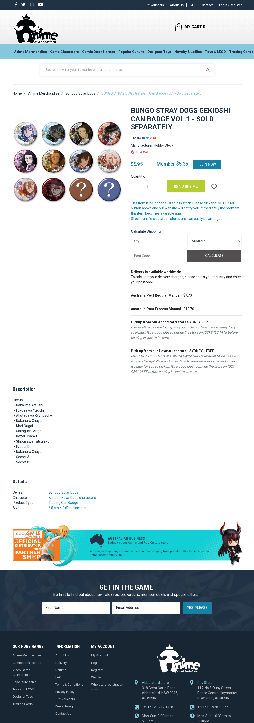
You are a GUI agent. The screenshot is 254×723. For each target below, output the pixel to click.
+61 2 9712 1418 (157, 712)
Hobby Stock (163, 150)
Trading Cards (23, 709)
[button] (214, 191)
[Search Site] (208, 75)
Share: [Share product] (145, 143)
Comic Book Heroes (98, 53)
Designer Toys (159, 53)
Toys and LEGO (23, 694)
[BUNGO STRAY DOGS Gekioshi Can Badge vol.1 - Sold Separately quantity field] (147, 191)
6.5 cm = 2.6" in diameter (68, 513)
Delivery (61, 668)
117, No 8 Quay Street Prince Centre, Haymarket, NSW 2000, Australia (217, 698)
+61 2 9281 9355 (213, 712)
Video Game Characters (21, 677)
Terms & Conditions (69, 689)
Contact (207, 5)
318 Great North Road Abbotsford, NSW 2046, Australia (160, 698)
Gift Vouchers (154, 5)
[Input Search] (121, 75)
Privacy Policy (64, 697)
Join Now (207, 169)
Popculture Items (24, 687)
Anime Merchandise (30, 53)
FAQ (193, 5)
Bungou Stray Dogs (63, 497)
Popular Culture (131, 53)
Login (95, 668)
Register (97, 675)
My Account (99, 660)
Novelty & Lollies (188, 53)
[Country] (214, 246)
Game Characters (64, 53)
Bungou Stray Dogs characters (72, 502)
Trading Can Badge (63, 508)
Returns (60, 675)
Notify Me (186, 191)
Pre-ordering (64, 711)
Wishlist (96, 682)
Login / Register (230, 5)
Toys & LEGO (215, 53)
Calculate (214, 260)
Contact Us (63, 718)
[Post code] (158, 261)
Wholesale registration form (107, 692)
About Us (177, 5)
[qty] (158, 246)
